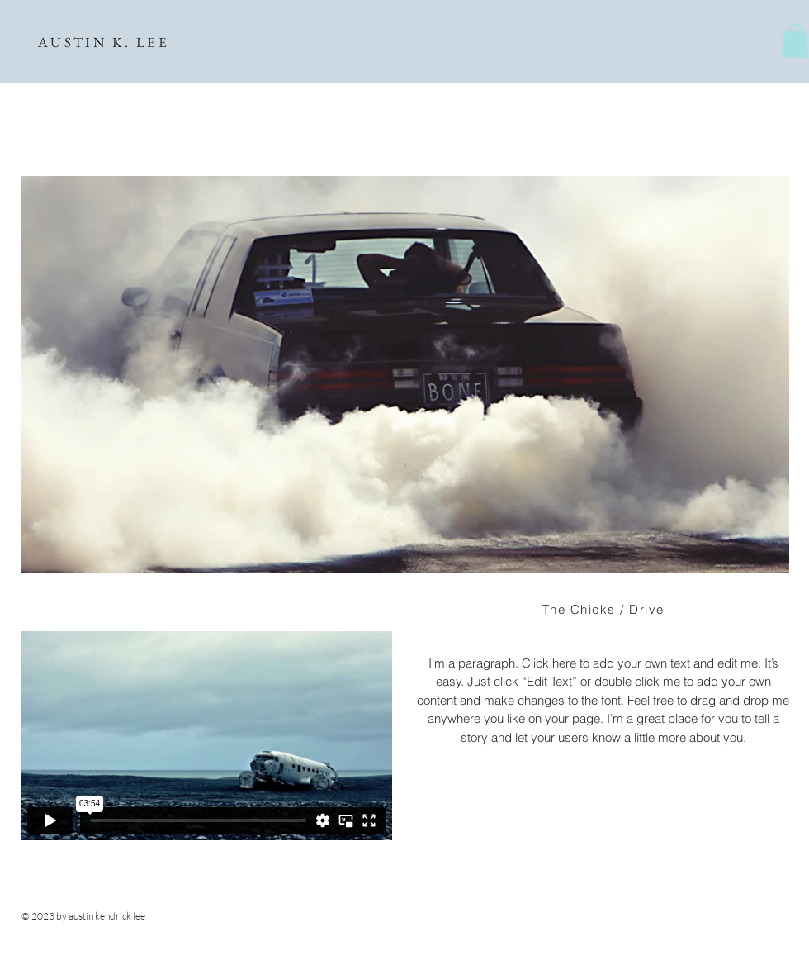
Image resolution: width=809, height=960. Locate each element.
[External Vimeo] (206, 736)
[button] (795, 41)
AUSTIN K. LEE (103, 42)
